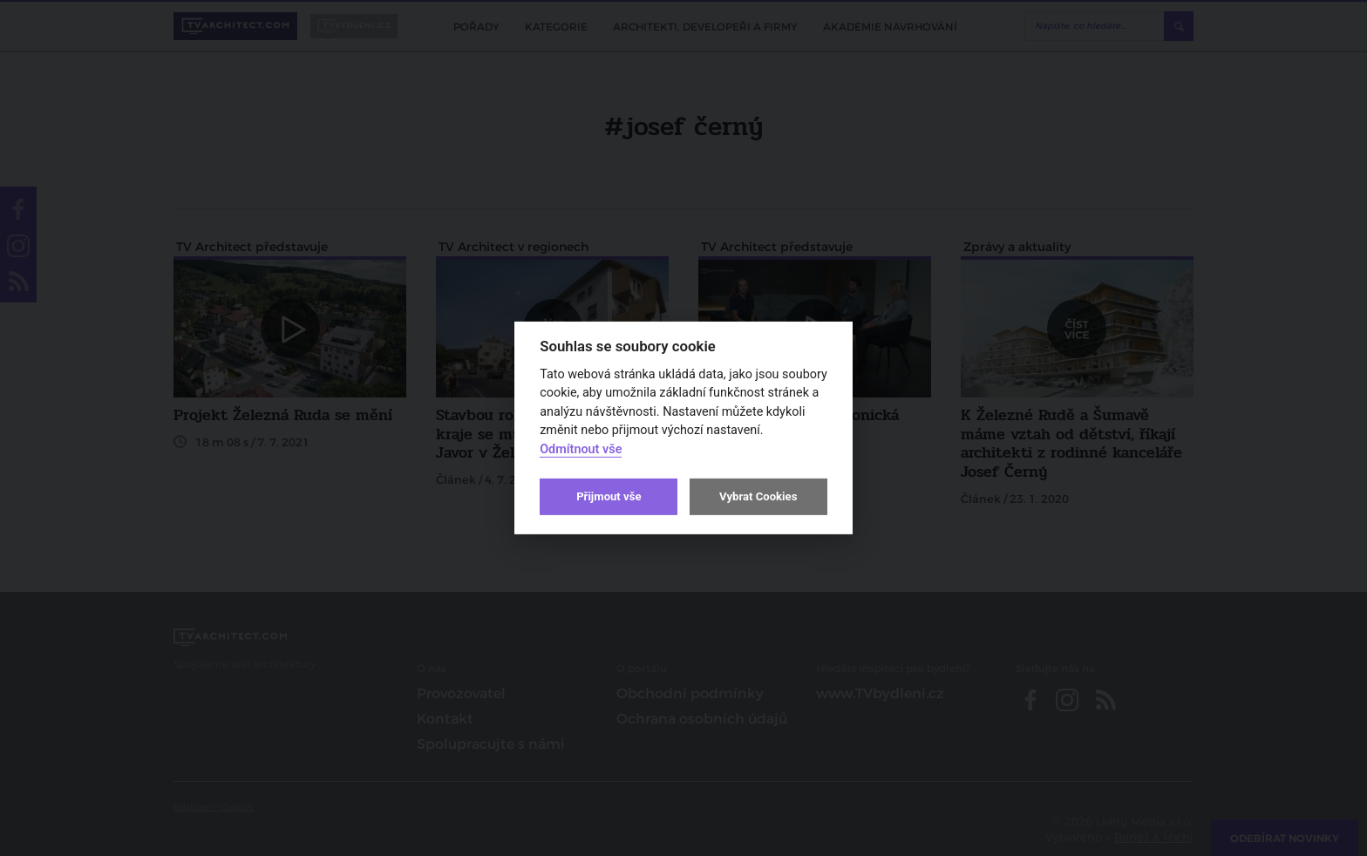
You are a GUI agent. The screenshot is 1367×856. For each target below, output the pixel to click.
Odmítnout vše (581, 449)
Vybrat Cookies (758, 496)
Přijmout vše (608, 496)
